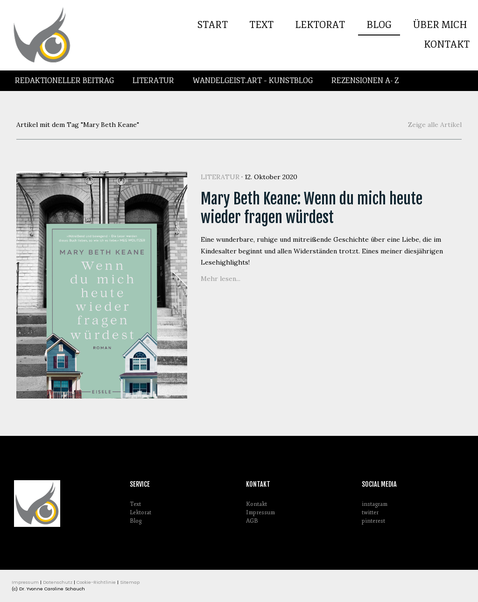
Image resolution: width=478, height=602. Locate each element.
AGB (252, 521)
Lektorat (320, 25)
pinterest (373, 521)
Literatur (153, 80)
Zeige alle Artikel (435, 124)
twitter (370, 512)
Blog (379, 25)
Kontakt (447, 44)
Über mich (440, 25)
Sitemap (130, 582)
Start (212, 25)
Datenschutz (57, 582)
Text (261, 25)
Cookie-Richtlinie (96, 582)
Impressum (260, 512)
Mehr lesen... (220, 278)
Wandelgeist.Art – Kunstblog (253, 80)
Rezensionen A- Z (365, 80)
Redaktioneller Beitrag (64, 80)
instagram (374, 504)
